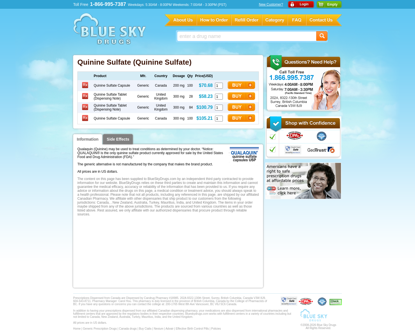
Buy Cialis (145, 328)
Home (77, 328)
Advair (169, 328)
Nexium (158, 328)
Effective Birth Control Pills (192, 328)
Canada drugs (128, 328)
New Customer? (271, 4)
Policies (216, 328)
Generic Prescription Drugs (100, 328)
